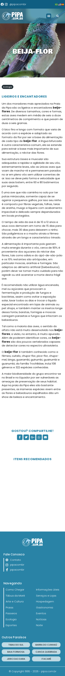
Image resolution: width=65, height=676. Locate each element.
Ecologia (7, 86)
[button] (48, 16)
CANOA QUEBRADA (46, 651)
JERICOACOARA (16, 659)
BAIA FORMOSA (15, 651)
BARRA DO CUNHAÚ (46, 644)
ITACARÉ (46, 659)
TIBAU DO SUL (15, 644)
